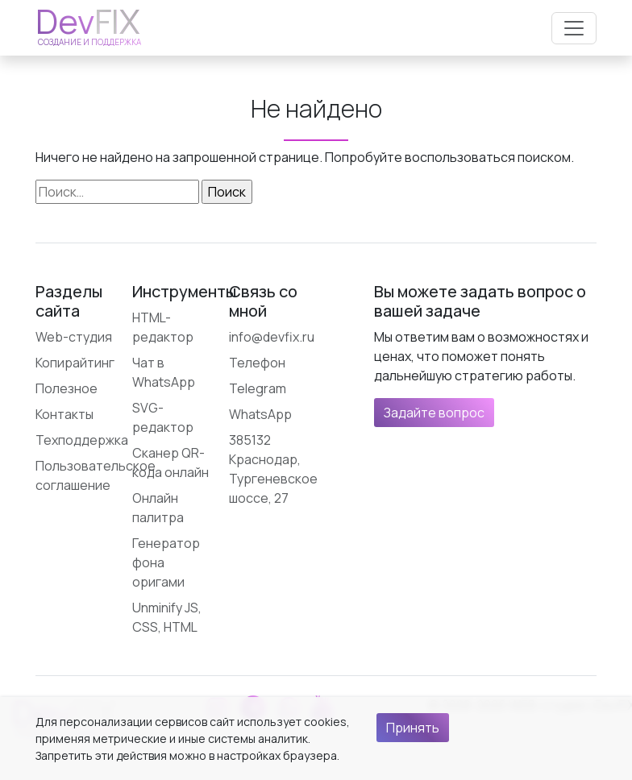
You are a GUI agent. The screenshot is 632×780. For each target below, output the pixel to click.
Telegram (257, 388)
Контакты (64, 414)
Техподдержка (81, 440)
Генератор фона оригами (166, 562)
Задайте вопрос (434, 412)
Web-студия (73, 337)
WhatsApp (260, 414)
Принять (412, 727)
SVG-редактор (162, 417)
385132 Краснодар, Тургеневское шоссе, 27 (273, 469)
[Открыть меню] (574, 28)
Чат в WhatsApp (163, 372)
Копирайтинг (74, 362)
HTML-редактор (162, 327)
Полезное (66, 388)
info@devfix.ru (271, 337)
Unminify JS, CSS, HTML (167, 617)
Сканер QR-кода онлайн (170, 462)
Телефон (257, 362)
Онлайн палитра (158, 507)
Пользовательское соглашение (95, 475)
